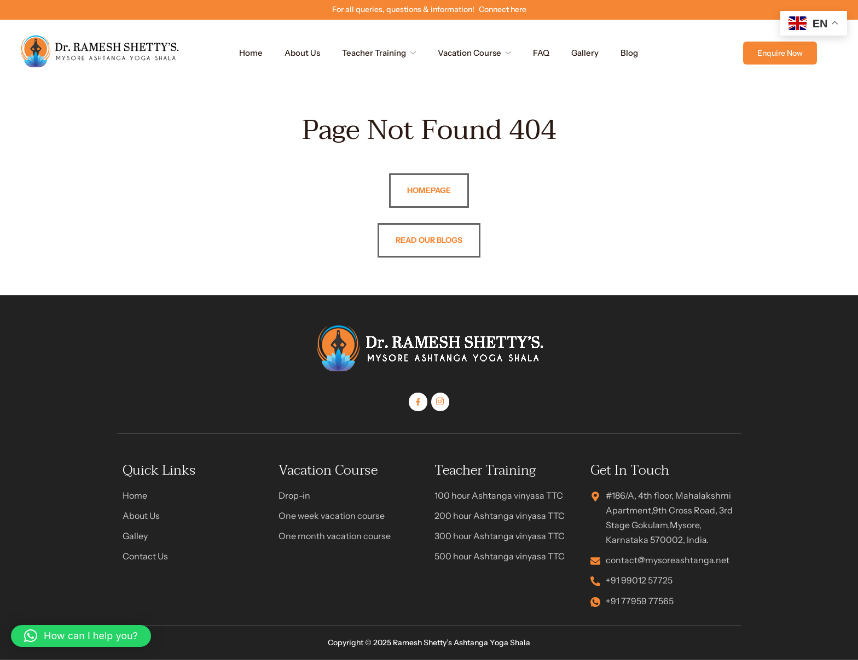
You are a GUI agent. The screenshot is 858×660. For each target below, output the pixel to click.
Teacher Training (379, 53)
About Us (302, 53)
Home (251, 53)
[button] (81, 636)
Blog (629, 53)
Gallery (585, 53)
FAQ (541, 53)
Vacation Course (474, 53)
